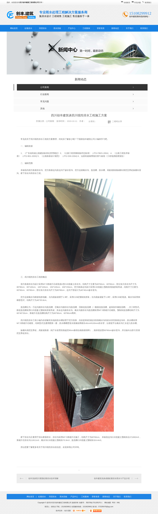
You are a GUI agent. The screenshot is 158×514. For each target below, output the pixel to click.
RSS (114, 503)
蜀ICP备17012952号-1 (94, 503)
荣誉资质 (100, 28)
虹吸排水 (28, 28)
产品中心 (72, 28)
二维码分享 (117, 121)
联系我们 (148, 2)
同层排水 (43, 28)
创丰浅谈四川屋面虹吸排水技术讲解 (43, 478)
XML (118, 503)
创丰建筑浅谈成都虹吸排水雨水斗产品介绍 (112, 478)
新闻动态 (115, 28)
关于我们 (129, 28)
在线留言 (127, 2)
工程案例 (86, 28)
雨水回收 (57, 28)
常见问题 (137, 2)
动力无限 (67, 511)
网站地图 (107, 503)
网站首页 (14, 28)
